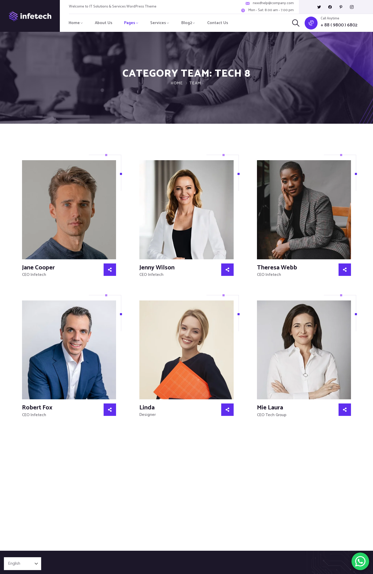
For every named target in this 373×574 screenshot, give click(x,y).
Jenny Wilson (157, 268)
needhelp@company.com (273, 3)
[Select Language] (22, 563)
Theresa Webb (277, 268)
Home (74, 22)
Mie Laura (270, 408)
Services (158, 22)
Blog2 (186, 22)
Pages (129, 22)
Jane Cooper (38, 268)
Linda (147, 408)
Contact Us (217, 22)
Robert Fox (37, 408)
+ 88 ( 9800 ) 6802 (339, 25)
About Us (103, 22)
